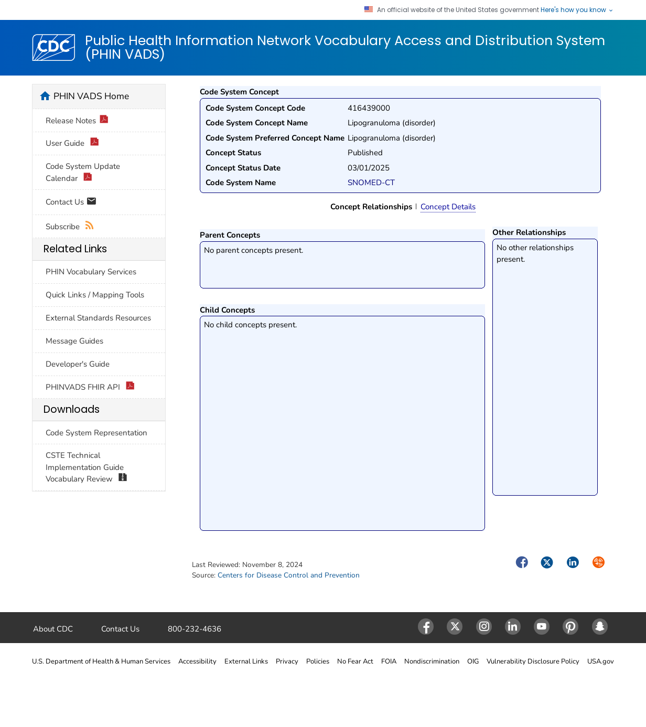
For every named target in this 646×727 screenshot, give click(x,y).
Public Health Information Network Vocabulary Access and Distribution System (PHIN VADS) (345, 47)
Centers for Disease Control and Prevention (289, 575)
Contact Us (71, 203)
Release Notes (77, 121)
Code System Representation (96, 432)
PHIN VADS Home (91, 96)
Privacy (287, 661)
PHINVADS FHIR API (90, 387)
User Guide (72, 143)
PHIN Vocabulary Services (91, 271)
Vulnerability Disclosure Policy (533, 661)
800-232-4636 (194, 629)
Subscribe (70, 227)
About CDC (53, 629)
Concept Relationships (371, 206)
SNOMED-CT (371, 182)
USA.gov (600, 661)
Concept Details (448, 206)
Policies (317, 661)
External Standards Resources (98, 318)
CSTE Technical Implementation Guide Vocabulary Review (86, 467)
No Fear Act (355, 661)
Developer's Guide (78, 364)
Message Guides (74, 341)
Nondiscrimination (431, 661)
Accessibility (197, 661)
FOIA (388, 661)
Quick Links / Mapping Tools (95, 295)
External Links (246, 661)
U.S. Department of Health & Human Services (101, 661)
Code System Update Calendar (83, 172)
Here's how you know (577, 10)
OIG (473, 661)
